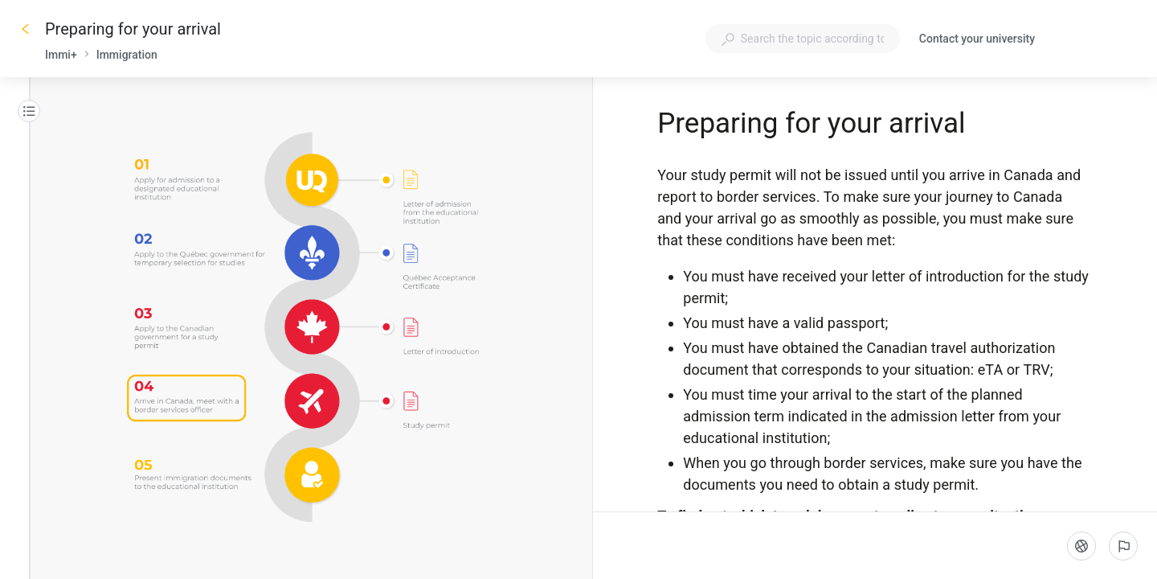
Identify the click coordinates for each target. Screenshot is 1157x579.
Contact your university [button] (977, 38)
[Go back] (25, 29)
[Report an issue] (1123, 546)
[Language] (1081, 546)
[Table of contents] (29, 111)
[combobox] (802, 38)
